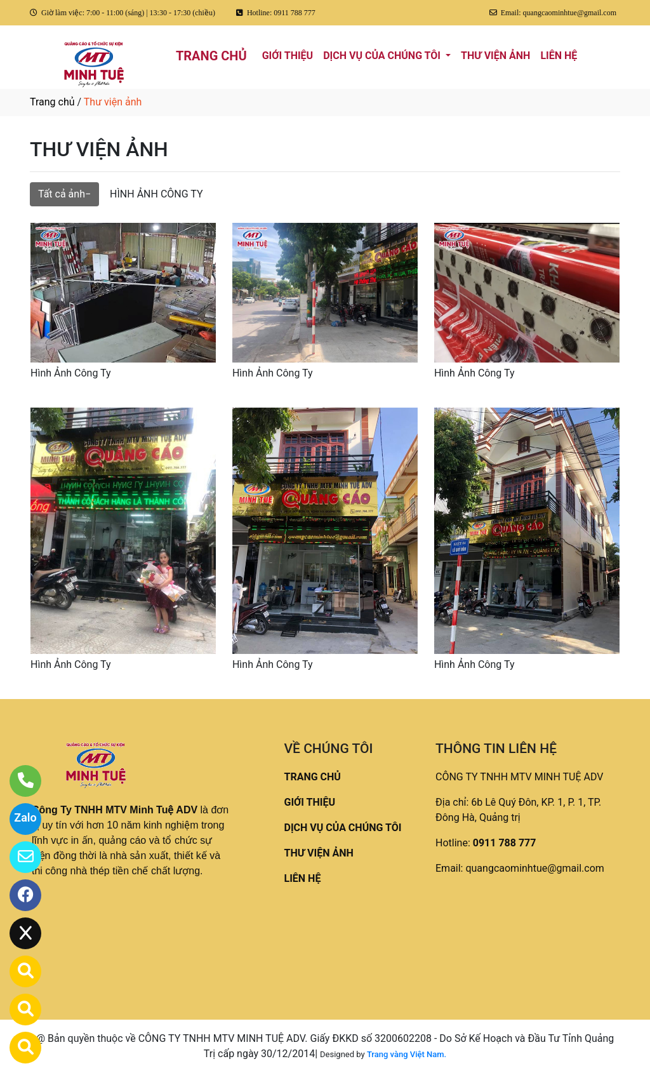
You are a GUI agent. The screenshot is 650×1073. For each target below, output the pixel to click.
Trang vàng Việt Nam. (406, 1054)
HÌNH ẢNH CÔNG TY (156, 194)
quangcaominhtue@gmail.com (534, 868)
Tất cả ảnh (61, 194)
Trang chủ (52, 102)
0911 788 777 (504, 843)
